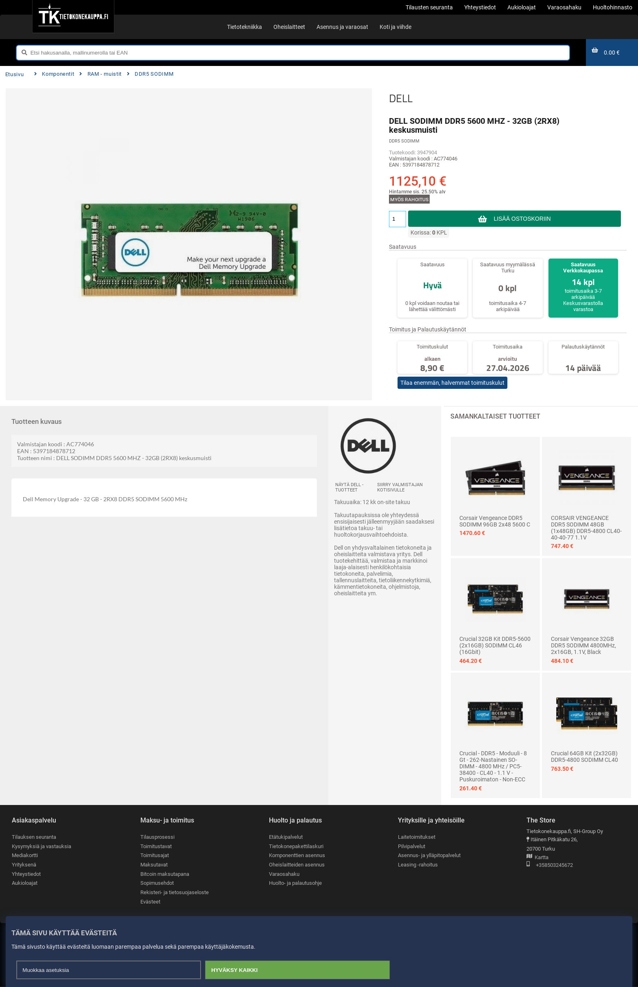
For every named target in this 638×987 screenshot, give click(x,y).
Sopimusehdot (157, 883)
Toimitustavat (156, 846)
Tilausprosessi (157, 837)
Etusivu (14, 74)
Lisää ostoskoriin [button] (522, 218)
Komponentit (54, 74)
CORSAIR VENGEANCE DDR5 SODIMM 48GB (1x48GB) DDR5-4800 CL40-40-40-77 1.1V (586, 528)
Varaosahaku (284, 874)
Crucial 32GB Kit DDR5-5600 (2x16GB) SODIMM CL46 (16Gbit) (495, 645)
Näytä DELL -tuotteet (349, 487)
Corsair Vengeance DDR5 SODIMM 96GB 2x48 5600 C (494, 521)
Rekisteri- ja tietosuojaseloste (174, 892)
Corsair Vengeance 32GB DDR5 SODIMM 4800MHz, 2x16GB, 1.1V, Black (583, 645)
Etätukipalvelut (286, 837)
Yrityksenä (24, 865)
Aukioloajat (24, 883)
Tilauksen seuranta (34, 837)
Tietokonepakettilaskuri (296, 846)
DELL (401, 98)
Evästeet (150, 902)
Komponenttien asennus (297, 855)
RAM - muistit (100, 74)
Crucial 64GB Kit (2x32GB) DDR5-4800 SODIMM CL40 (584, 756)
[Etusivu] (73, 16)
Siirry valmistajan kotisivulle (400, 487)
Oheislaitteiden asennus (297, 865)
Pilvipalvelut (411, 846)
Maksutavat (154, 865)
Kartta (537, 858)
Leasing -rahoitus (418, 865)
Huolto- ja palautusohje (295, 883)
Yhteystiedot (26, 874)
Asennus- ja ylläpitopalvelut (429, 855)
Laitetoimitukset (416, 837)
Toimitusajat (154, 855)
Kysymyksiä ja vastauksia (41, 846)
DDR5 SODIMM (150, 74)
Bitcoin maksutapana (164, 874)
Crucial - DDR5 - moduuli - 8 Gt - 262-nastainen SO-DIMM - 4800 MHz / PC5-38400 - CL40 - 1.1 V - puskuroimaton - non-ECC (493, 766)
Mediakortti (25, 855)
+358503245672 (550, 865)
